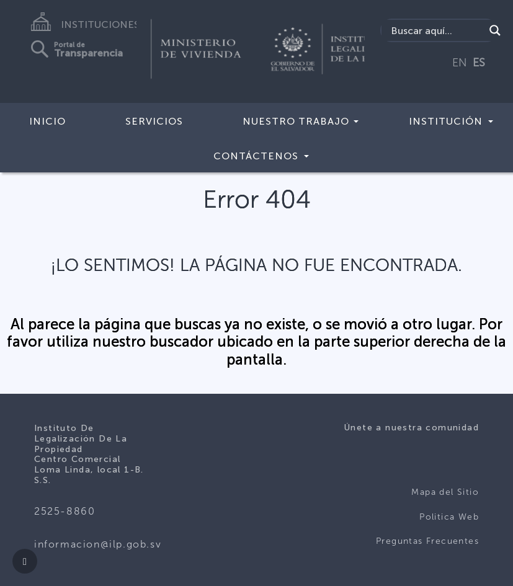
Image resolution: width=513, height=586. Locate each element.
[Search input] (436, 30)
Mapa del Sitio (445, 492)
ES (479, 62)
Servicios (154, 121)
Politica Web (449, 517)
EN (459, 62)
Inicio (47, 121)
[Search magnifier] (495, 30)
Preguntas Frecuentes (427, 541)
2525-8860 (64, 511)
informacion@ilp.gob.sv (97, 544)
